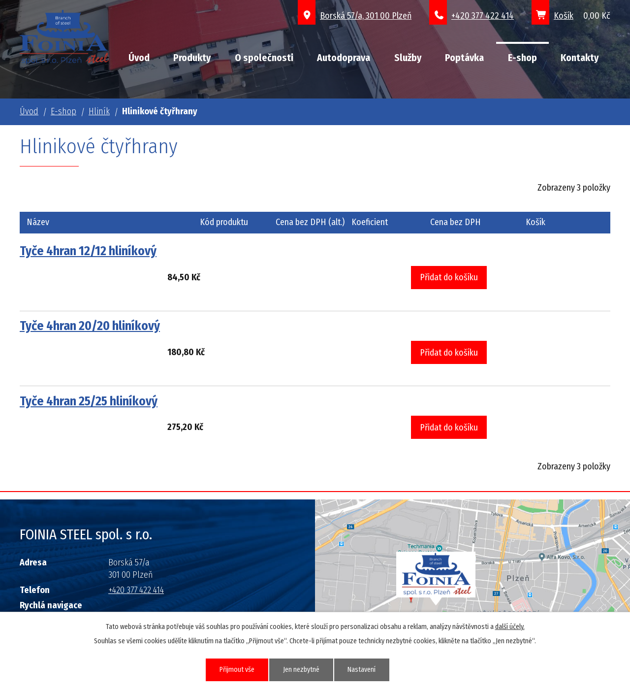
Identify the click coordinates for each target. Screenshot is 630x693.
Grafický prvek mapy (436, 578)
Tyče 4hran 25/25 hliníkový (89, 401)
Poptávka (464, 58)
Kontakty (579, 58)
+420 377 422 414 (482, 15)
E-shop (522, 58)
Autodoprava (343, 58)
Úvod (139, 58)
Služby (407, 58)
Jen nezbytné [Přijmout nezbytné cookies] (301, 669)
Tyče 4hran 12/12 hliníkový (88, 251)
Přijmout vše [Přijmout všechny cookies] (237, 669)
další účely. (510, 627)
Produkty (192, 58)
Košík (563, 15)
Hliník (99, 111)
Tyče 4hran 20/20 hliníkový (90, 325)
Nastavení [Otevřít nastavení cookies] (362, 669)
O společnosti (264, 58)
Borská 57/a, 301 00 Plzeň (365, 15)
